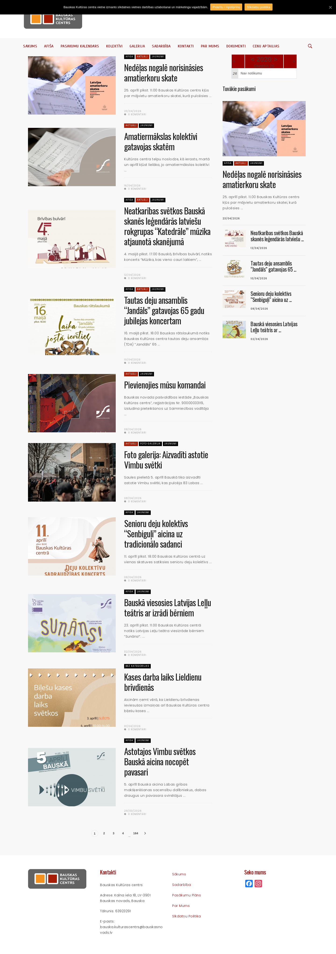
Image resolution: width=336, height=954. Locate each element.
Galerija (137, 46)
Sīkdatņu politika (186, 916)
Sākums (30, 46)
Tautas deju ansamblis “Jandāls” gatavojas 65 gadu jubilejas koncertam (164, 310)
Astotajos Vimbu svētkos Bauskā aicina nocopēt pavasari (160, 761)
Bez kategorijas (137, 666)
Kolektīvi (114, 46)
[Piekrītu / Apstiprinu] (330, 7)
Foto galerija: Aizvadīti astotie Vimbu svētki (166, 459)
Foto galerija (150, 443)
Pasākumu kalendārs (80, 46)
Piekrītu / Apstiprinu (226, 7)
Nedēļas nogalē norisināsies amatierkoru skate (163, 72)
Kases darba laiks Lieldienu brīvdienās (162, 681)
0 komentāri (135, 114)
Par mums (210, 46)
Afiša (49, 46)
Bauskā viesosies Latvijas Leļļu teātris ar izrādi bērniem (167, 607)
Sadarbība (161, 46)
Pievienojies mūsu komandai (165, 384)
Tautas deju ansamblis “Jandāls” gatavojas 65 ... (273, 266)
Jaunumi (158, 56)
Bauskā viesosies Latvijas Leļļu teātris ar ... (274, 327)
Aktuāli (142, 56)
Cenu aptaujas (266, 46)
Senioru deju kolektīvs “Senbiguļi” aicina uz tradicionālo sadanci (156, 533)
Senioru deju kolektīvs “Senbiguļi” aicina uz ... (271, 297)
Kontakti (186, 46)
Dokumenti (236, 46)
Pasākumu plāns (186, 895)
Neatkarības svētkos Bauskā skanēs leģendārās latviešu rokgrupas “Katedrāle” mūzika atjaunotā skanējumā (167, 226)
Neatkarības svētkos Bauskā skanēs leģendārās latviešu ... (277, 236)
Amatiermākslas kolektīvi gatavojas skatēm (160, 141)
